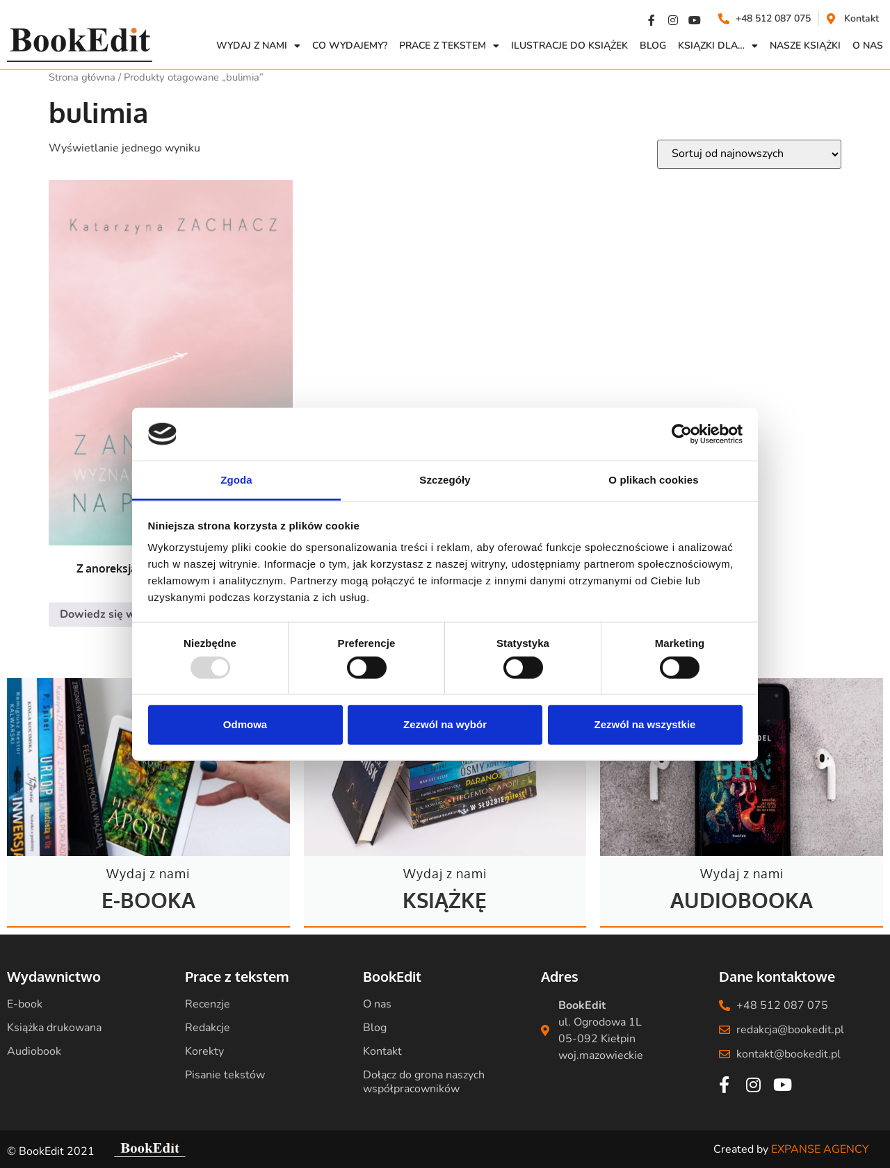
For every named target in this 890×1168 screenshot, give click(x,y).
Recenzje (207, 1004)
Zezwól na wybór (445, 724)
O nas (377, 1004)
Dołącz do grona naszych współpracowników (424, 1082)
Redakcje (207, 1028)
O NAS (867, 45)
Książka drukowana (54, 1028)
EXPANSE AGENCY (820, 1149)
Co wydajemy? (349, 45)
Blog (653, 45)
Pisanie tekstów (225, 1075)
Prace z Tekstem (449, 46)
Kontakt (382, 1051)
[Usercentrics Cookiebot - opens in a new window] (682, 434)
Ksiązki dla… (718, 46)
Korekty (204, 1051)
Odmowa (245, 724)
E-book (24, 1004)
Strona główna (82, 77)
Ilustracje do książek (569, 45)
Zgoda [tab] (236, 480)
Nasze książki (805, 45)
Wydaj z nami (258, 46)
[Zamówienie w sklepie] (749, 154)
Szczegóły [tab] (444, 480)
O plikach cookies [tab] (653, 480)
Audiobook (34, 1051)
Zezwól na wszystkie (645, 724)
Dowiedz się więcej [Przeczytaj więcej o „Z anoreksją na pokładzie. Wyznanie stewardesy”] (109, 614)
